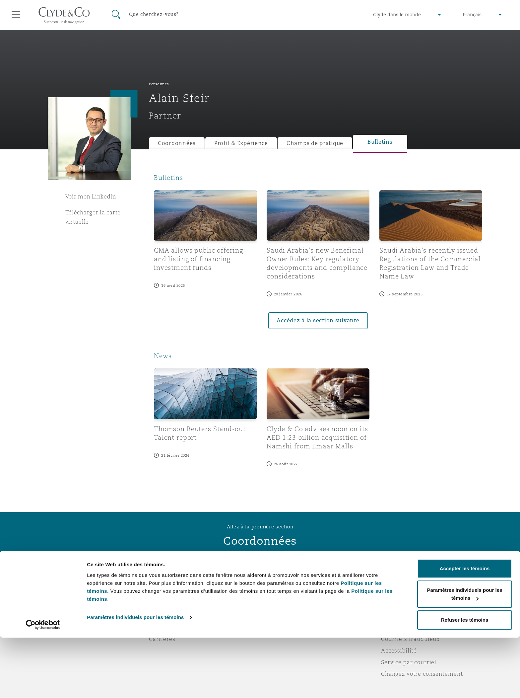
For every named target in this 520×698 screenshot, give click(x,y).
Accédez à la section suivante (318, 320)
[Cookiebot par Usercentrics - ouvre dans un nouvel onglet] (43, 685)
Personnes (159, 84)
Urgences (286, 592)
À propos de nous (173, 592)
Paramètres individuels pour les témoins (135, 677)
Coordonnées (177, 143)
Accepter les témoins (465, 629)
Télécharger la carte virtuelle (93, 217)
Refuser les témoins (464, 680)
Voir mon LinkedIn (90, 196)
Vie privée (395, 604)
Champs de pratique (315, 143)
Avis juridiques (402, 592)
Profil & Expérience (241, 143)
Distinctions (166, 604)
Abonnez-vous (284, 604)
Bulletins (380, 141)
